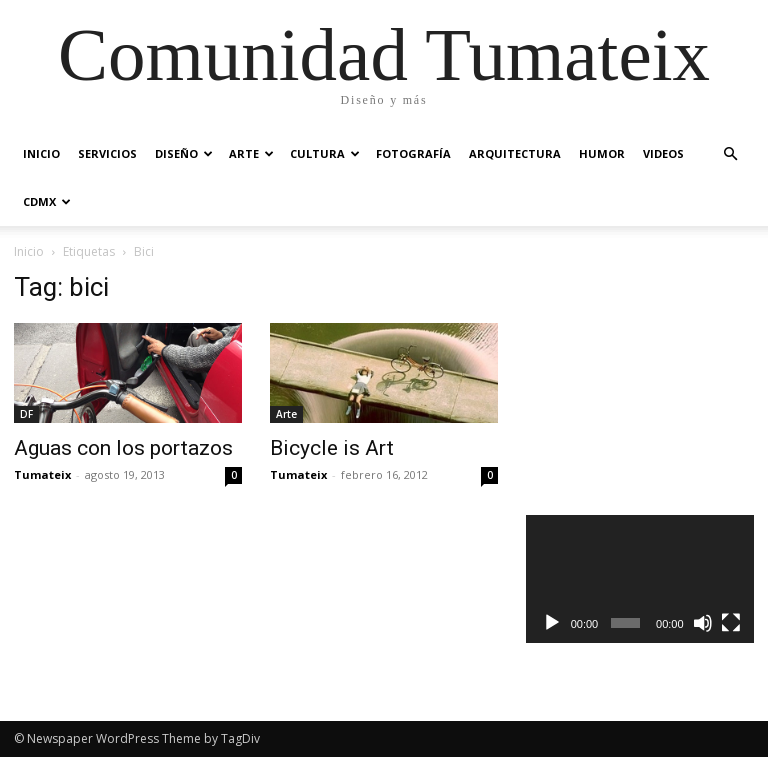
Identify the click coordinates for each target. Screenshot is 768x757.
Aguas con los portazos (123, 448)
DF (26, 414)
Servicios (107, 153)
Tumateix (42, 474)
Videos (663, 153)
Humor (602, 153)
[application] (640, 579)
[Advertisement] (647, 372)
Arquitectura (515, 153)
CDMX (47, 201)
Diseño (184, 153)
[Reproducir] (552, 623)
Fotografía (413, 153)
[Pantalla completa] (731, 623)
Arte (251, 153)
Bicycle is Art (332, 448)
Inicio (41, 153)
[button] (730, 154)
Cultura (325, 153)
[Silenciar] (703, 623)
